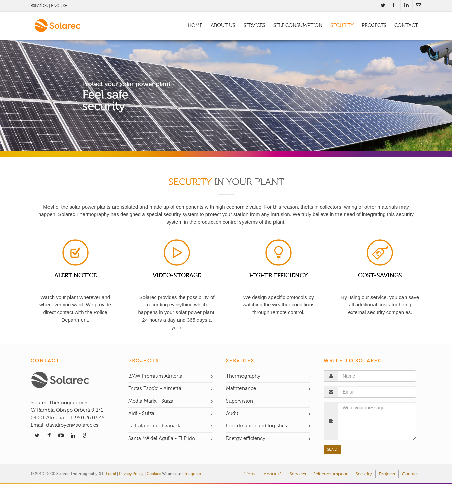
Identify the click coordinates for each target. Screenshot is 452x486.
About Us (273, 474)
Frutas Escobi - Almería (154, 388)
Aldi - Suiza (141, 413)
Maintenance (241, 388)
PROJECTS (374, 25)
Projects (387, 474)
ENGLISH (59, 5)
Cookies (154, 473)
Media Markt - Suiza (150, 401)
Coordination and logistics (256, 426)
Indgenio (193, 473)
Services (298, 474)
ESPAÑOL (39, 5)
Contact (410, 474)
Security (364, 474)
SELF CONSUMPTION (297, 25)
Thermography (243, 376)
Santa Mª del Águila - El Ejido (161, 438)
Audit (232, 413)
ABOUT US (223, 25)
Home (250, 474)
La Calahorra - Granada (155, 426)
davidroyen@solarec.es (72, 425)
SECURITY (342, 25)
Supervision (239, 401)
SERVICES (254, 25)
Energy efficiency (245, 438)
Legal (111, 473)
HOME (195, 25)
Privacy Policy (131, 473)
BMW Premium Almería (155, 376)
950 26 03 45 (89, 418)
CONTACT (406, 25)
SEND (332, 449)
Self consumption (331, 474)
